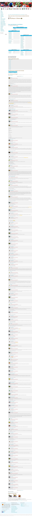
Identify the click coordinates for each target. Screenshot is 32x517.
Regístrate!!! (31, 1)
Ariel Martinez (10, 36)
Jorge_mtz (11, 418)
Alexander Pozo (22, 36)
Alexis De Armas (11, 366)
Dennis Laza (22, 37)
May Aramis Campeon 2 (12, 382)
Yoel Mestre (22, 40)
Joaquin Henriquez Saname (12, 176)
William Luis (10, 42)
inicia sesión (19, 500)
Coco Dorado (11, 143)
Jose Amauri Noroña (10, 39)
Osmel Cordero (22, 46)
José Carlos (11, 113)
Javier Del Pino (10, 52)
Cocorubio (11, 284)
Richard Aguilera (22, 45)
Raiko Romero (22, 48)
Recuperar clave (28, 1)
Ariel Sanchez (10, 35)
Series (10, 14)
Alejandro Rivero (10, 37)
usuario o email (23, 0)
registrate (21, 500)
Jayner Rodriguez (22, 47)
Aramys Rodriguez (11, 378)
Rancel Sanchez (22, 44)
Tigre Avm (11, 209)
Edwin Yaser (10, 38)
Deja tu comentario (11, 75)
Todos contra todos (22, 14)
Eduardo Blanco (10, 32)
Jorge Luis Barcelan (22, 39)
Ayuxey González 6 (12, 105)
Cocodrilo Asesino (11, 190)
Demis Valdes (10, 33)
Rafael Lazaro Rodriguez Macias (13, 425)
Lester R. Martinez (22, 43)
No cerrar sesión (25, 1)
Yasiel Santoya (10, 34)
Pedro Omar (11, 159)
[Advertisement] (11, 12)
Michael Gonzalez (22, 41)
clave (26, 0)
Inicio (8, 14)
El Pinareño (11, 77)
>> (22, 76)
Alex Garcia (11, 472)
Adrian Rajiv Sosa (10, 40)
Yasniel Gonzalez (22, 38)
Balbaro (11, 344)
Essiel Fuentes (22, 42)
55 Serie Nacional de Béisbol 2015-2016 (16, 14)
